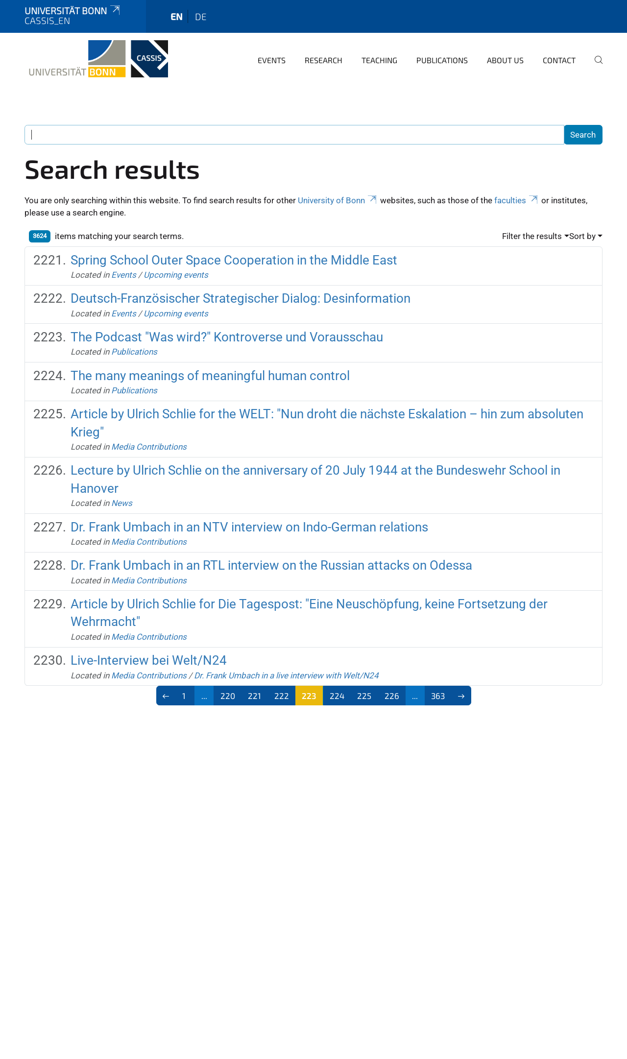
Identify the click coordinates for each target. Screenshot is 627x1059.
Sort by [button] (582, 236)
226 (392, 695)
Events (272, 60)
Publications (442, 60)
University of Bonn (338, 200)
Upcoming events (176, 275)
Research (323, 60)
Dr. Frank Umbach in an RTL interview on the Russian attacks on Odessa (271, 565)
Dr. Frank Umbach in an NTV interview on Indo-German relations (249, 527)
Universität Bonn (72, 10)
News (121, 503)
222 (281, 695)
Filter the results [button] (532, 236)
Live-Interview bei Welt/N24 (149, 660)
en (176, 16)
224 (337, 695)
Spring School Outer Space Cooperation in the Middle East (234, 260)
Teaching (379, 60)
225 (364, 695)
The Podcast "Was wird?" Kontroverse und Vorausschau (227, 337)
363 (438, 695)
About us (505, 60)
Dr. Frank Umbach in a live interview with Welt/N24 (286, 675)
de (201, 16)
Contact (559, 60)
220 (227, 695)
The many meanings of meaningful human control (210, 375)
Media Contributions (149, 447)
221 (254, 695)
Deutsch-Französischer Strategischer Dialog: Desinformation (240, 298)
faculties (516, 200)
